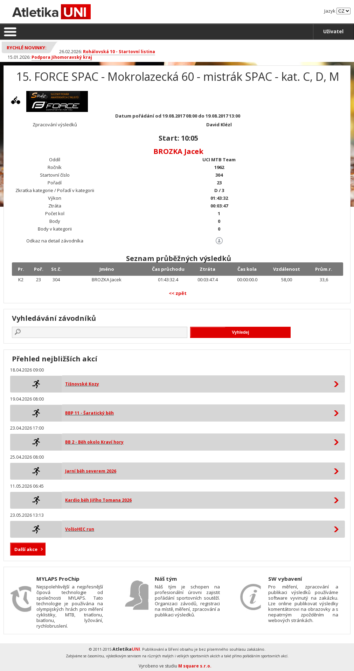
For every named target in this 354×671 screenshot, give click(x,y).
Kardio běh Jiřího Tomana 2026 (98, 500)
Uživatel (333, 31)
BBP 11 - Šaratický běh (89, 413)
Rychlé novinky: (27, 47)
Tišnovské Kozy (82, 384)
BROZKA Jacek (178, 151)
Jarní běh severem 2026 (90, 471)
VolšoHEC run (79, 529)
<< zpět (178, 293)
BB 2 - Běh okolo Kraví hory (94, 442)
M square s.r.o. (194, 666)
